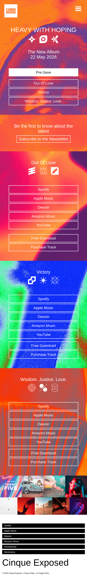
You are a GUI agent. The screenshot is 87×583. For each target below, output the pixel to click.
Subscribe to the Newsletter (43, 139)
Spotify (43, 189)
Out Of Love (43, 83)
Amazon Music (43, 216)
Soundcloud (10, 546)
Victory (43, 92)
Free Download (43, 238)
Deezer (43, 207)
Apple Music (43, 198)
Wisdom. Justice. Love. (43, 101)
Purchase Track (43, 247)
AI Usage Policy (42, 573)
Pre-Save (43, 72)
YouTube (43, 225)
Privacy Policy (29, 573)
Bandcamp (9, 552)
